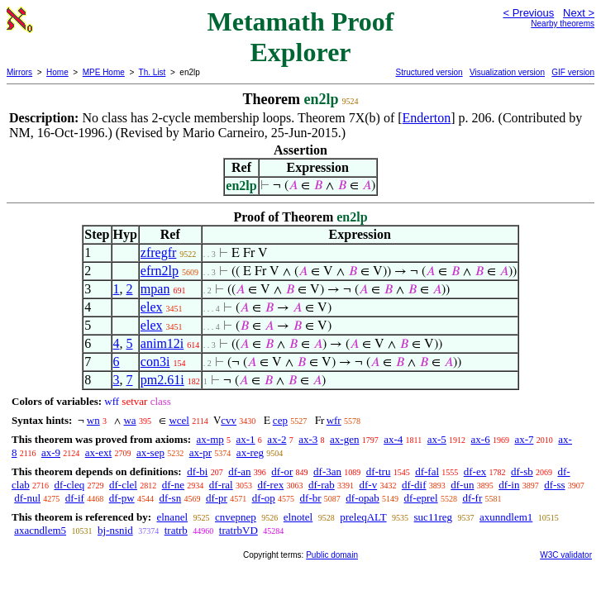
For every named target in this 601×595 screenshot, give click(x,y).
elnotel (298, 517)
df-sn (170, 498)
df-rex (270, 484)
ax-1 (245, 439)
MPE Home (104, 72)
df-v (368, 484)
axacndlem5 (40, 530)
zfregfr (159, 252)
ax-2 (276, 439)
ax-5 (436, 439)
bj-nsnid (115, 530)
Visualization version (507, 72)
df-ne (173, 484)
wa (129, 420)
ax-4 (393, 439)
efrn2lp (160, 271)
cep (280, 420)
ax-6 (480, 439)
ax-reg (250, 452)
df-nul (27, 498)
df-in (508, 484)
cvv (228, 420)
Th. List (152, 72)
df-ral (221, 484)
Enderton (427, 118)
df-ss (554, 484)
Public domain (332, 554)
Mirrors (19, 72)
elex (152, 307)
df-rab (321, 484)
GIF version (572, 72)
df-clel (123, 484)
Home (57, 72)
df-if (74, 498)
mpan (155, 289)
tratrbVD (238, 530)
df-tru (378, 471)
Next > (578, 13)
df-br (311, 498)
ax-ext (98, 452)
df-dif (414, 484)
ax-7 (523, 439)
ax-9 (50, 452)
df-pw (122, 498)
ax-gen (344, 439)
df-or (282, 471)
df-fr (472, 498)
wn (93, 420)
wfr (334, 420)
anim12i (162, 343)
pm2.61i (162, 380)
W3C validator (566, 554)
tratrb (176, 530)
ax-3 (307, 439)
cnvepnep (235, 517)
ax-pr (200, 452)
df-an (239, 471)
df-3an (327, 471)
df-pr (216, 498)
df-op (263, 498)
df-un (462, 484)
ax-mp (210, 439)
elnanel (172, 517)
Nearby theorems (562, 23)
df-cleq (69, 484)
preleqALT (363, 517)
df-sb (522, 471)
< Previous (528, 13)
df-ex (475, 471)
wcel (179, 420)
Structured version (428, 72)
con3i (155, 362)
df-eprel (421, 498)
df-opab (362, 498)
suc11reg (433, 517)
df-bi (197, 471)
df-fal (427, 471)
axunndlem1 (505, 517)
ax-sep (150, 452)
